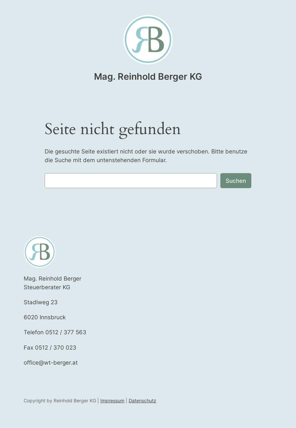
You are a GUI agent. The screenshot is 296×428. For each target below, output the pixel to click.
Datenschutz (142, 400)
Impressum (112, 400)
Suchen (236, 180)
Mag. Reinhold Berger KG (148, 76)
